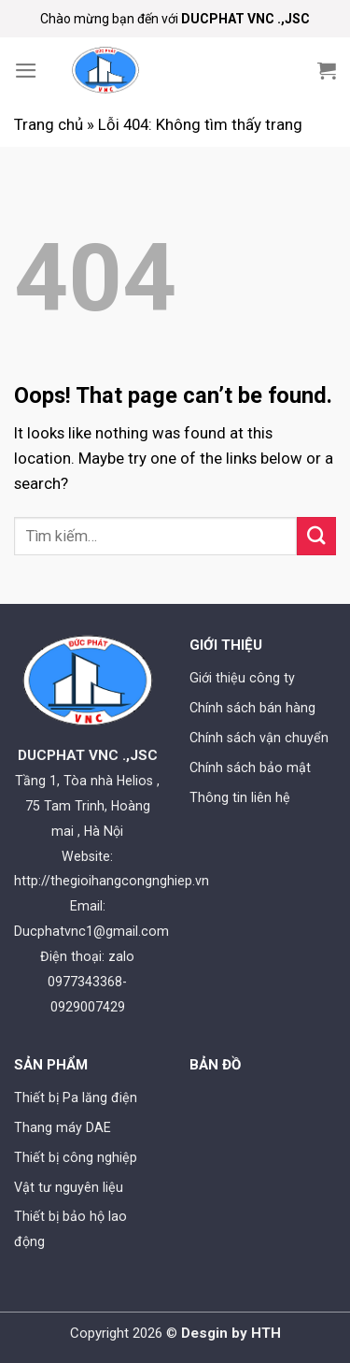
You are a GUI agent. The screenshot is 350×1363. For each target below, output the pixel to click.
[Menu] (26, 70)
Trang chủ (48, 124)
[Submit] (316, 536)
